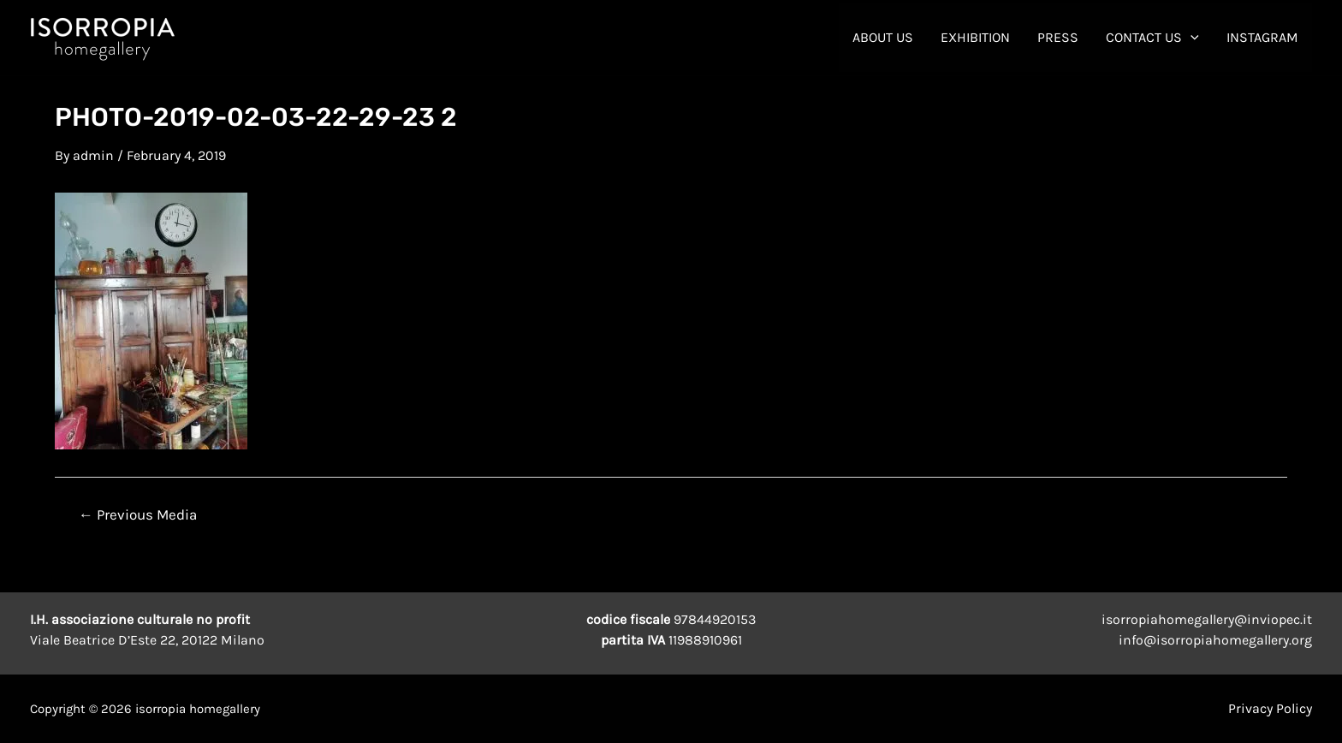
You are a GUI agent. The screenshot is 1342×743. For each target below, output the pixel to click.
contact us (1152, 37)
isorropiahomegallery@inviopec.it (1207, 619)
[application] (1190, 37)
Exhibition (975, 37)
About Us (882, 37)
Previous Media (138, 515)
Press (1057, 37)
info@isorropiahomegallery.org (1215, 640)
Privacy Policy (1270, 708)
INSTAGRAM (1262, 37)
